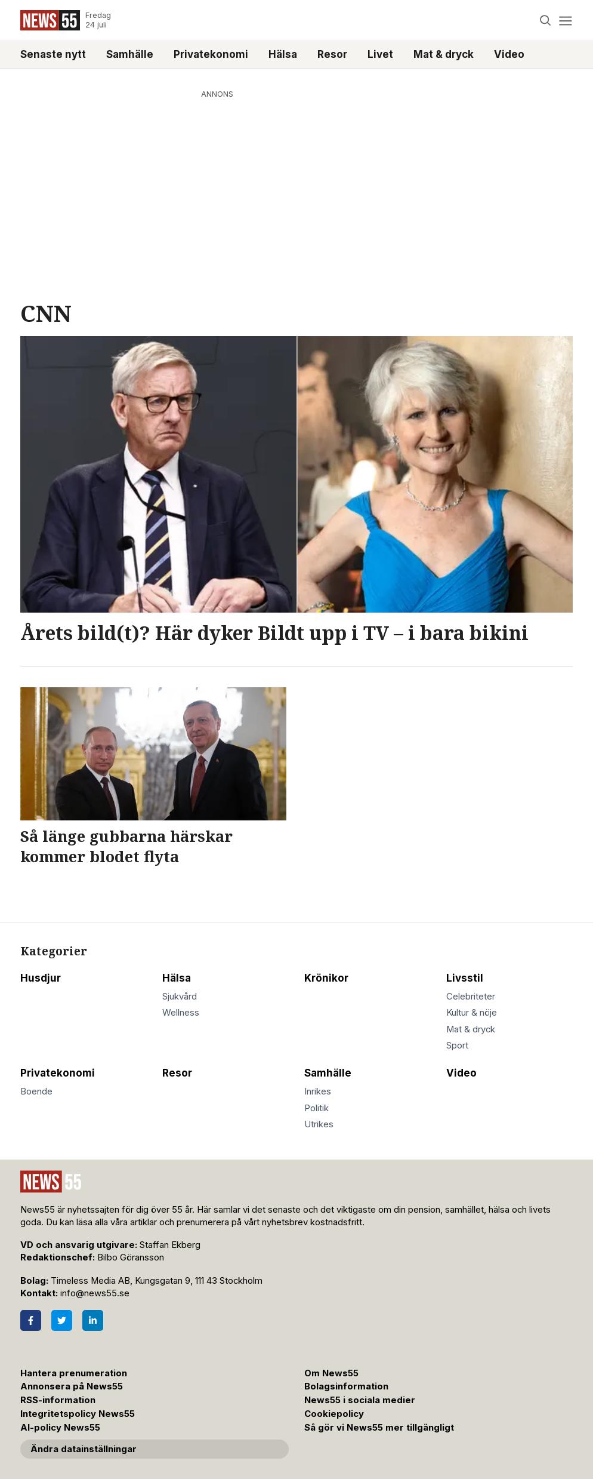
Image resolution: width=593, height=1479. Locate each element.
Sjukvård (179, 996)
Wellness (180, 1012)
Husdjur (40, 978)
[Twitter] (61, 1320)
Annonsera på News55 (71, 1386)
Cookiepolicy (334, 1414)
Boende (36, 1091)
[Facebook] (30, 1320)
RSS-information (57, 1400)
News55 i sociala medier (359, 1400)
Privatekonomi (211, 54)
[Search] (545, 20)
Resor (332, 54)
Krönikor (326, 978)
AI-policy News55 (60, 1427)
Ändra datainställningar (83, 1449)
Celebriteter (470, 996)
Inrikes (317, 1091)
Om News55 (331, 1373)
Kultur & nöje (471, 1012)
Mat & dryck (443, 54)
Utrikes (318, 1124)
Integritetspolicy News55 (77, 1414)
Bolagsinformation (346, 1386)
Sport (457, 1045)
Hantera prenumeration (73, 1373)
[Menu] (565, 20)
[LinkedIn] (92, 1320)
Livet (380, 54)
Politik (316, 1108)
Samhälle (129, 54)
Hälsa (282, 54)
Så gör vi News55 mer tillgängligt (380, 1427)
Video (509, 54)
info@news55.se (94, 1293)
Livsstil (464, 978)
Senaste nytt (53, 54)
